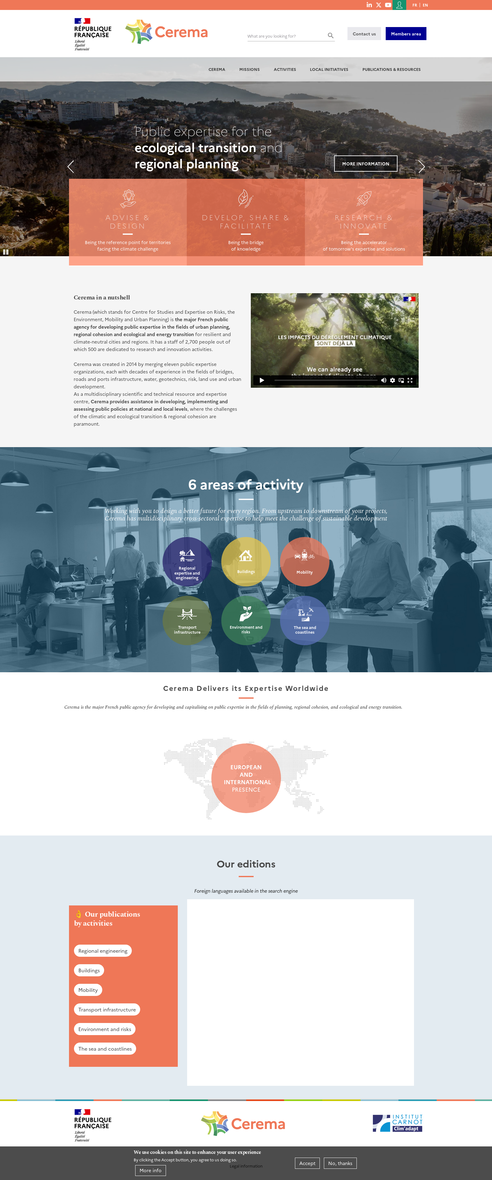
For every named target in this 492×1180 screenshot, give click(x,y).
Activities (285, 69)
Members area (406, 33)
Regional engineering (102, 950)
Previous (70, 166)
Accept (307, 1163)
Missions (249, 69)
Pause (6, 251)
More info (151, 1170)
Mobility (305, 572)
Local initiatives (329, 69)
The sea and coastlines (305, 630)
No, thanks (340, 1163)
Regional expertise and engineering (187, 573)
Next (422, 166)
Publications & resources (391, 69)
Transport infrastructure (187, 629)
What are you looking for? (271, 36)
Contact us (364, 33)
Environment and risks (246, 629)
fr (414, 4)
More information (365, 163)
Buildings (246, 571)
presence (246, 778)
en (425, 4)
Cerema (217, 69)
